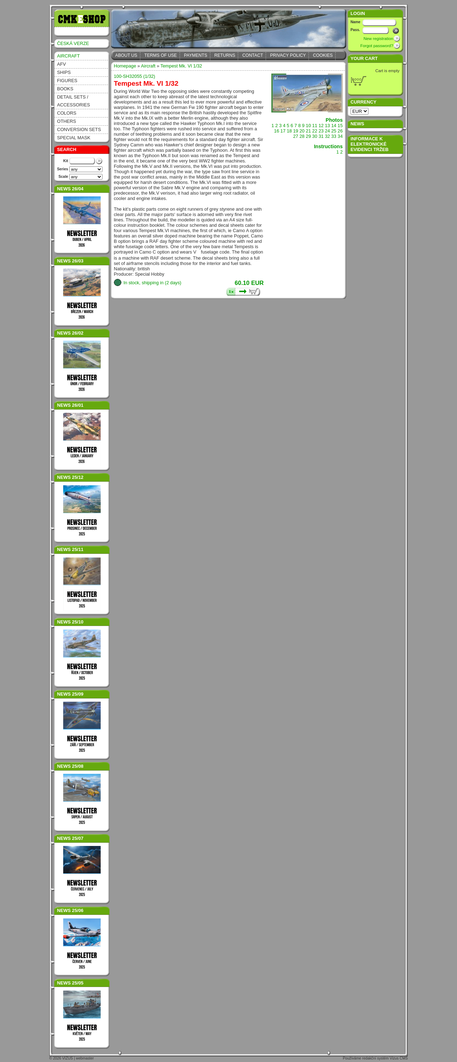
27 (295, 136)
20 (302, 131)
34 (340, 136)
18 (289, 131)
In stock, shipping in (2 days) (152, 282)
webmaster (85, 1058)
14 (333, 125)
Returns (224, 55)
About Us (126, 55)
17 (282, 131)
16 (276, 131)
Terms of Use (160, 55)
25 (333, 131)
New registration (378, 38)
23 (320, 131)
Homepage (125, 66)
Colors (66, 113)
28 (302, 136)
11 (314, 125)
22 (314, 131)
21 (308, 131)
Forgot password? (376, 46)
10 (308, 125)
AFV (61, 64)
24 (327, 131)
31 (320, 136)
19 (295, 131)
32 (327, 136)
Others (66, 121)
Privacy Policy (288, 55)
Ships (64, 72)
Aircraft (68, 56)
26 (340, 131)
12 (320, 125)
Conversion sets (79, 129)
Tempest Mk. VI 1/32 (181, 66)
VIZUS (67, 1058)
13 (327, 125)
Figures (67, 80)
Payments (195, 55)
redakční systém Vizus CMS (385, 1058)
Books (65, 88)
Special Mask (73, 137)
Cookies (323, 55)
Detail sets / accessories (73, 100)
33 (333, 136)
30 (314, 136)
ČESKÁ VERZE (73, 43)
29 (308, 136)
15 (340, 125)
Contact (252, 55)
